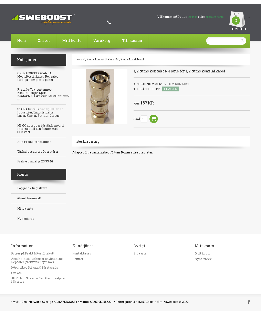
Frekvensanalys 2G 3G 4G (35, 161)
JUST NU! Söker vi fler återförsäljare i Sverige (38, 280)
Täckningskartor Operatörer (38, 151)
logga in (192, 16)
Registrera (39, 188)
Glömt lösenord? (29, 198)
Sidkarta (140, 253)
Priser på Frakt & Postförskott (32, 253)
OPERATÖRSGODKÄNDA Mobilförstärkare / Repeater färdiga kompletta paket (37, 76)
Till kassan (132, 40)
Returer (77, 259)
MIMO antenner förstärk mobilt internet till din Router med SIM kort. (40, 129)
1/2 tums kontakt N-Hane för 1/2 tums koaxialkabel (114, 59)
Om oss (44, 40)
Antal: (140, 119)
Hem (21, 40)
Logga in (23, 188)
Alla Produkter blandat (34, 141)
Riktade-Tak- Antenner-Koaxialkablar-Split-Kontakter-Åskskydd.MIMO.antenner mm (44, 94)
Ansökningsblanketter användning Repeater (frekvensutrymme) (37, 260)
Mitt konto (71, 40)
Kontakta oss (81, 253)
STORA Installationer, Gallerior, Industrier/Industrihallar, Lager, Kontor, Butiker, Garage (40, 112)
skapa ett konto (214, 16)
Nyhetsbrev (25, 218)
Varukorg (101, 40)
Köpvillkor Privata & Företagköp (34, 267)
